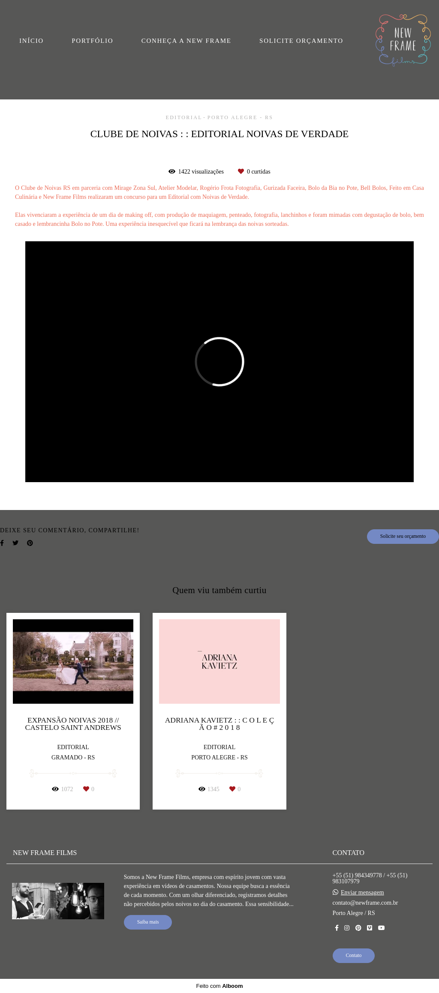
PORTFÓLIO (92, 40)
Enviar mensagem (362, 893)
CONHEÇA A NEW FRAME (186, 40)
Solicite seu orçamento (403, 536)
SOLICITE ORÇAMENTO (301, 40)
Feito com (219, 986)
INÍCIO (31, 40)
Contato (354, 955)
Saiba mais (148, 922)
